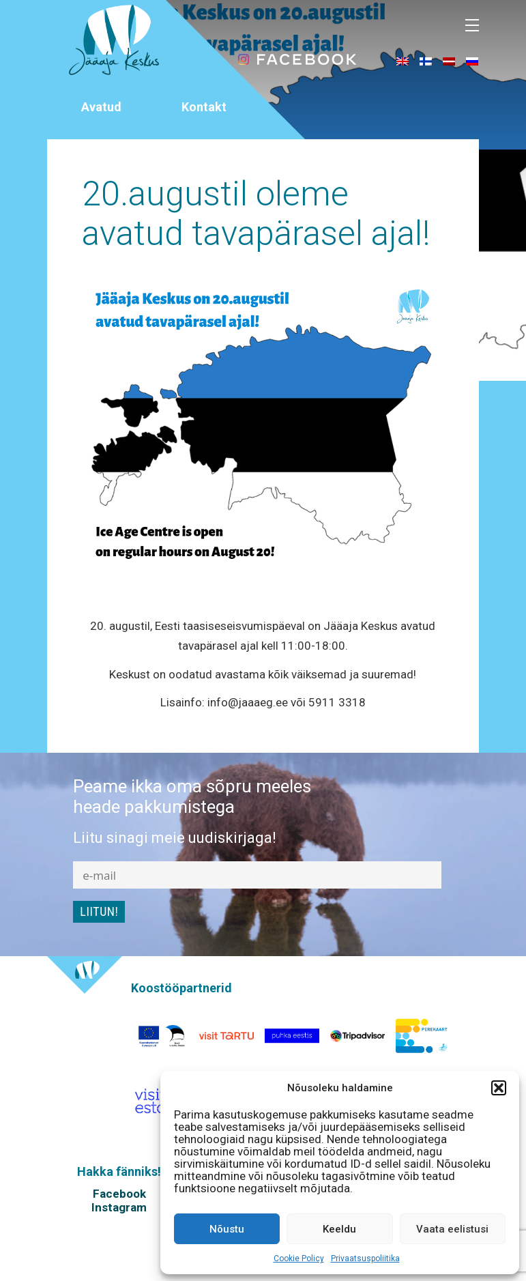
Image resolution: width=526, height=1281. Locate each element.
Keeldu (339, 1229)
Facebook (119, 1193)
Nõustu (226, 1229)
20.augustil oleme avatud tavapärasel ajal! (256, 213)
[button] (499, 1088)
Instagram (119, 1207)
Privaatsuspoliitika (365, 1258)
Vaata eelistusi (452, 1229)
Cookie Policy (299, 1258)
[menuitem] (402, 60)
